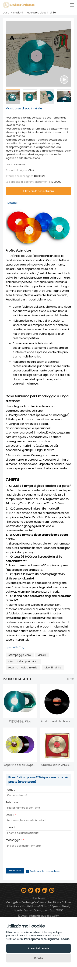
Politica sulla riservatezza (45, 871)
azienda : (12, 827)
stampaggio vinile (19, 655)
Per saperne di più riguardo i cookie (46, 939)
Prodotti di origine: (17, 170)
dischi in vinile (52, 667)
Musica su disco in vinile (41, 12)
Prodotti (18, 12)
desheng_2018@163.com (44, 916)
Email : (11, 815)
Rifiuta (38, 958)
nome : (10, 790)
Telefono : (12, 802)
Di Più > (70, 679)
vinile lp (42, 655)
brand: (10, 164)
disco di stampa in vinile (23, 661)
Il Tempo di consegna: (19, 176)
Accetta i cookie (38, 948)
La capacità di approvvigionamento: (28, 182)
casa (6, 12)
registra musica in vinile (22, 667)
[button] (70, 96)
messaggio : (15, 840)
